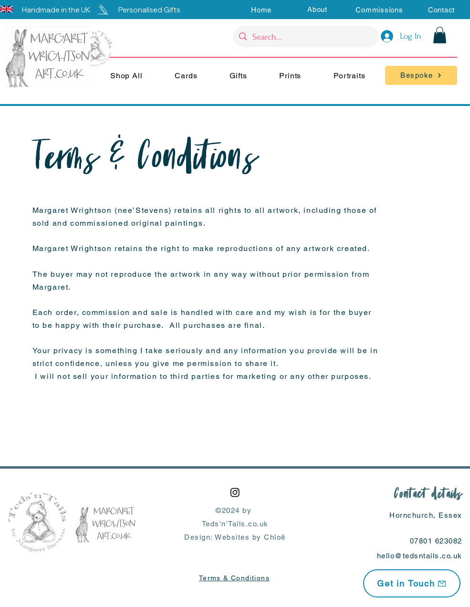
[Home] (261, 9)
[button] (317, 9)
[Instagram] (235, 492)
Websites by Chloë (250, 537)
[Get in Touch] (411, 583)
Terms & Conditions (234, 578)
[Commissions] (379, 9)
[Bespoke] (421, 75)
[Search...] (305, 37)
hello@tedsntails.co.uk (419, 556)
